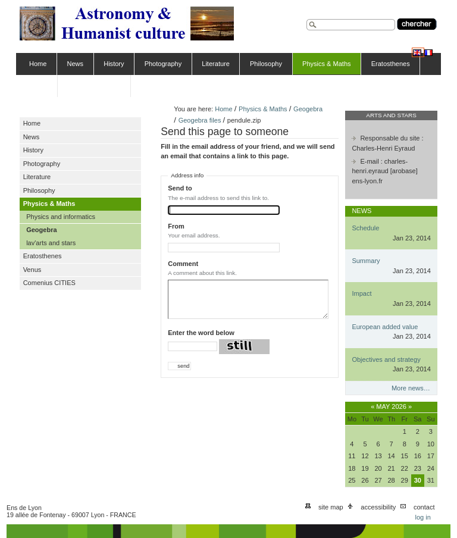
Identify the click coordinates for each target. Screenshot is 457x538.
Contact (424, 507)
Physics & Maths (326, 63)
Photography (163, 63)
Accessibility (378, 507)
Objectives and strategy (386, 359)
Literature (216, 63)
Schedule (365, 228)
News (75, 63)
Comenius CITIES (94, 85)
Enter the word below (201, 332)
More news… (411, 388)
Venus (38, 85)
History (114, 63)
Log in (422, 517)
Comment (183, 263)
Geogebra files (200, 120)
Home (37, 63)
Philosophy (266, 63)
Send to (180, 188)
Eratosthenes (390, 63)
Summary (366, 260)
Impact (361, 293)
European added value (385, 326)
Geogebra (308, 108)
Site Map (330, 507)
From (176, 226)
